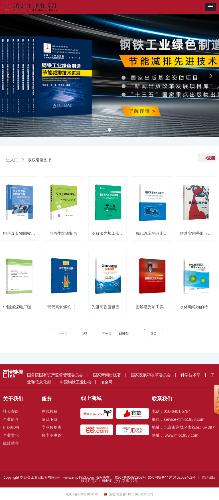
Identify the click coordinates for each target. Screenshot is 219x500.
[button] (210, 7)
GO (153, 334)
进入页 (12, 160)
